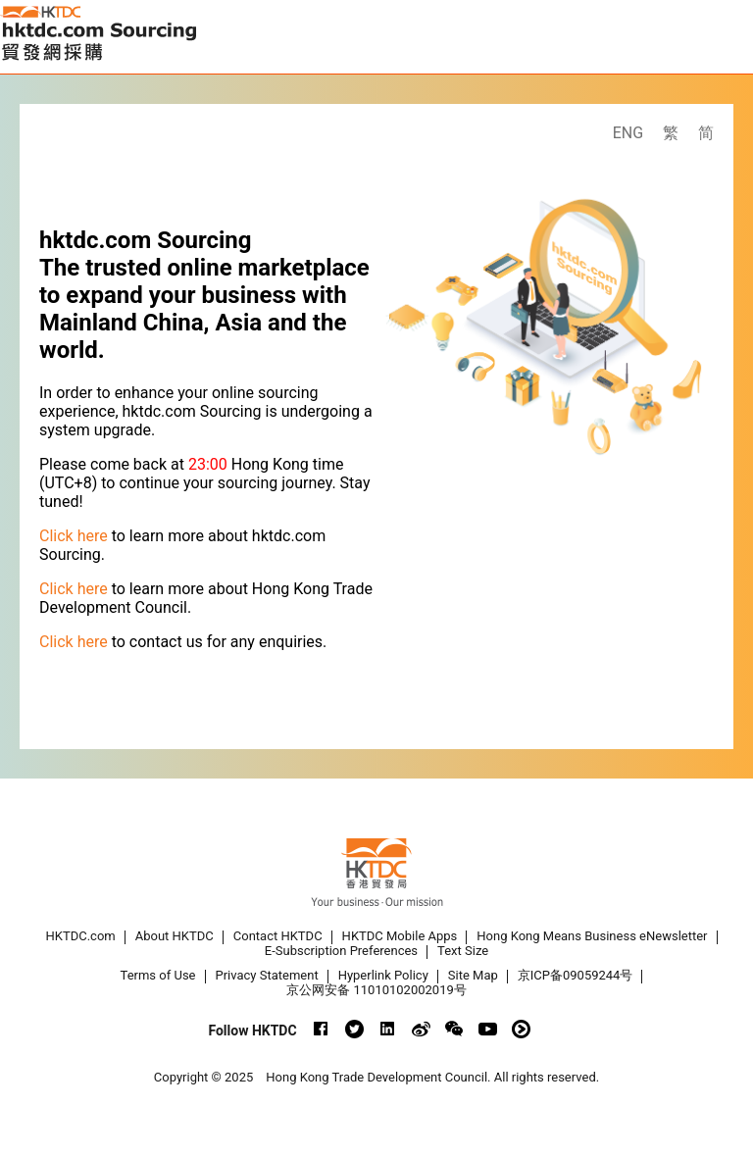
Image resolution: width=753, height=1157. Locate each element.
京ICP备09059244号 (575, 975)
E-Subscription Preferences (341, 950)
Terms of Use (158, 975)
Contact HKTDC (278, 936)
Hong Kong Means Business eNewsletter (592, 936)
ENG (628, 133)
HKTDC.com (81, 936)
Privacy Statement (267, 975)
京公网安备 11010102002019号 (376, 989)
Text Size (462, 950)
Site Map (473, 975)
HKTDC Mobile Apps (400, 936)
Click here (73, 536)
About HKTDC (174, 936)
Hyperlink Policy (383, 975)
